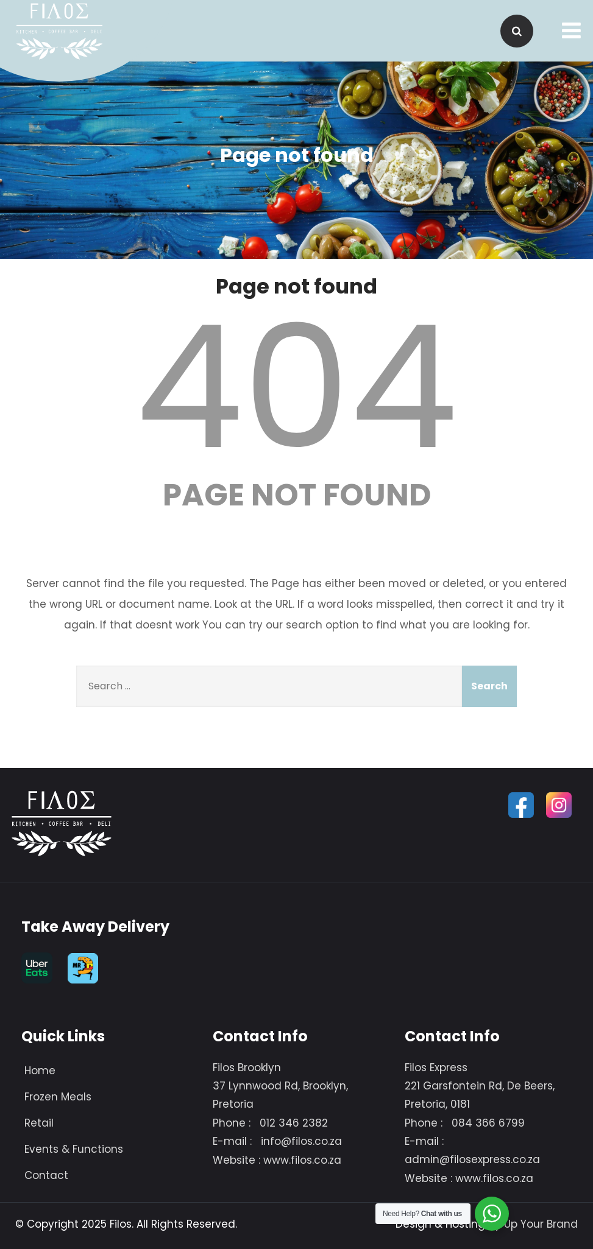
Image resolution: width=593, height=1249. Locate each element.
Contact (46, 1175)
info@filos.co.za (301, 1141)
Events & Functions (73, 1149)
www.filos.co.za (302, 1160)
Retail (39, 1123)
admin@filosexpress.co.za (472, 1159)
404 (297, 387)
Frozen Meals (57, 1096)
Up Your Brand (541, 1224)
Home (39, 1070)
